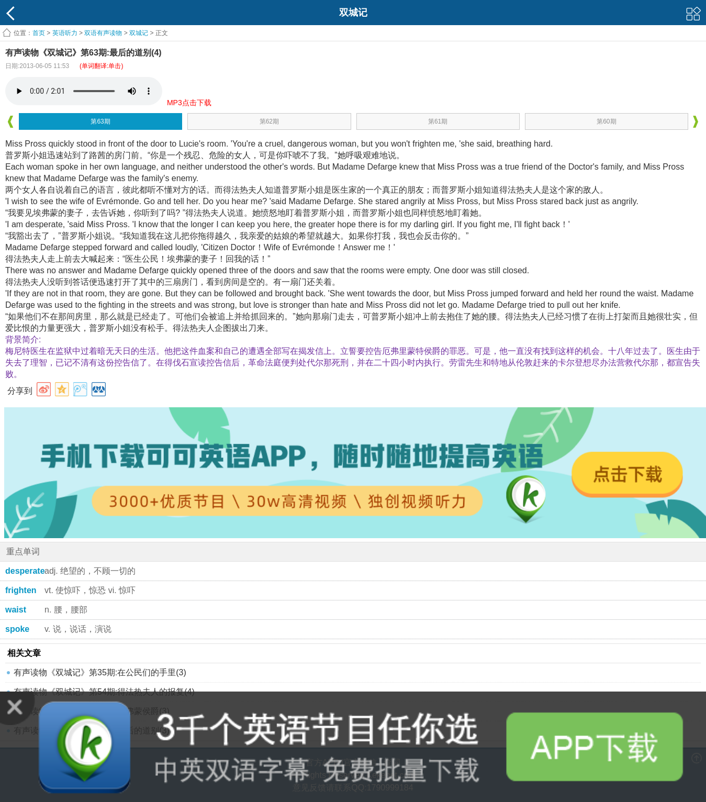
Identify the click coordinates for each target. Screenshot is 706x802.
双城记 (138, 33)
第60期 (606, 121)
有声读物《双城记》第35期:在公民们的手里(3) (100, 672)
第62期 (269, 121)
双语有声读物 (103, 33)
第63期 (100, 121)
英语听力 (64, 33)
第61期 (437, 121)
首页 (38, 33)
